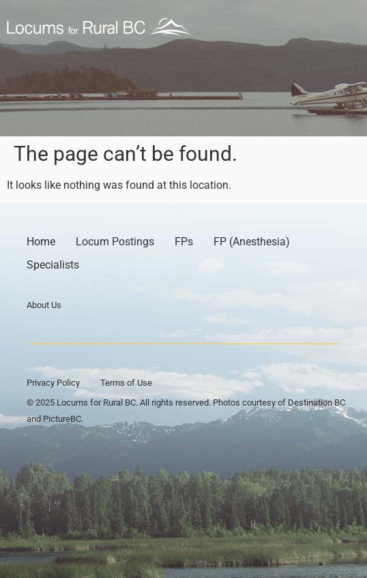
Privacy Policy (53, 383)
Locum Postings (115, 241)
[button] (344, 27)
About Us (44, 305)
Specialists (53, 264)
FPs (184, 241)
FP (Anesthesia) (252, 241)
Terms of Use (126, 383)
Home (41, 241)
